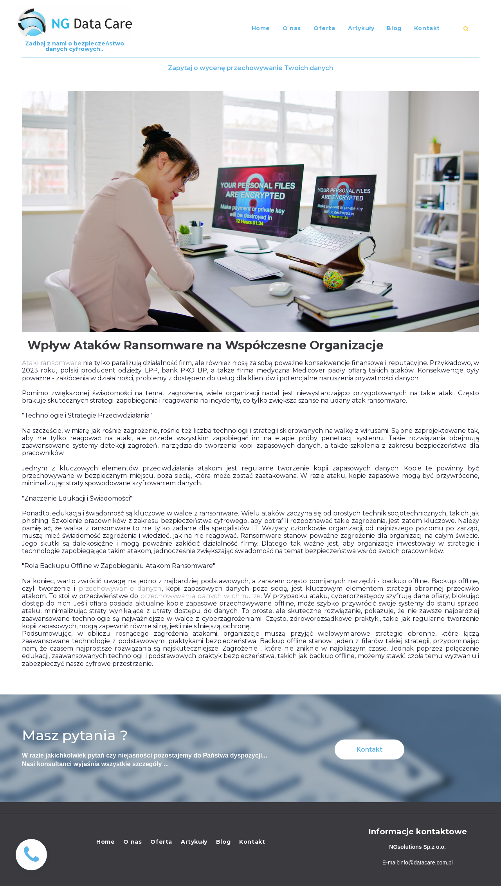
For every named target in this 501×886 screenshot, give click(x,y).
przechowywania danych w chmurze (200, 596)
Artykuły (361, 28)
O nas (292, 28)
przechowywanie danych (119, 588)
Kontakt (427, 28)
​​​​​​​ (466, 28)
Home (261, 28)
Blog (394, 28)
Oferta (324, 28)
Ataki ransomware (51, 363)
